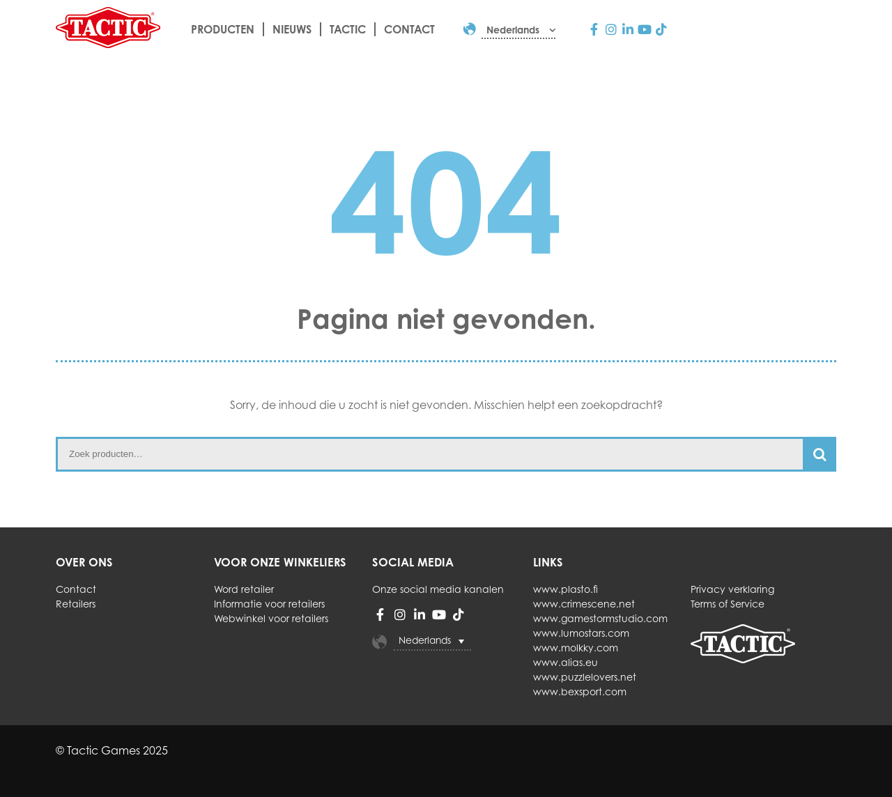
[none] (447, 642)
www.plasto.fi (565, 589)
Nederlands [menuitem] (425, 640)
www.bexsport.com (579, 691)
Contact (409, 29)
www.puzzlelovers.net (584, 677)
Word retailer (244, 589)
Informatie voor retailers (269, 604)
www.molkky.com (575, 647)
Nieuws (292, 29)
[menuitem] (518, 30)
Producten (222, 29)
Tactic (348, 29)
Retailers (75, 604)
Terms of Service (727, 604)
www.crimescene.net (584, 604)
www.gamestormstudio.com (600, 618)
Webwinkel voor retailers (271, 618)
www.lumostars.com (581, 633)
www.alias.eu (565, 662)
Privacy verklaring (732, 589)
